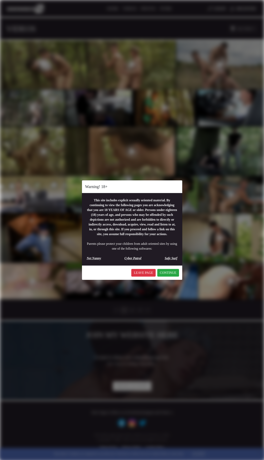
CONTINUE (168, 272)
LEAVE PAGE (143, 272)
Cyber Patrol (132, 258)
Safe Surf (171, 258)
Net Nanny (94, 258)
